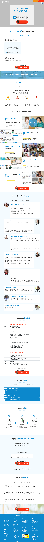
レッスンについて (23, 2)
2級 (35, 525)
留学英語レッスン (15, 540)
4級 (38, 525)
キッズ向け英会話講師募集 (25, 520)
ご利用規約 (24, 528)
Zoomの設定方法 (6, 536)
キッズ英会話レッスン (15, 529)
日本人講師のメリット (6, 525)
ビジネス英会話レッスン (16, 534)
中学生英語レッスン (15, 531)
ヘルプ (34, 2)
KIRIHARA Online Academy (35, 531)
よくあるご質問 (15, 520)
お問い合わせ (14, 521)
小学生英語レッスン (15, 530)
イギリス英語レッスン (15, 538)
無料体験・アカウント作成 (7, 520)
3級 (37, 525)
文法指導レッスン (15, 528)
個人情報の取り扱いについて (26, 530)
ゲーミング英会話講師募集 (25, 525)
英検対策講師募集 (25, 522)
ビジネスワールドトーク (34, 529)
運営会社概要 (24, 532)
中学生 (34, 526)
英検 (32, 525)
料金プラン (29, 2)
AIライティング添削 (15, 541)
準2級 (36, 525)
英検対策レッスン (15, 525)
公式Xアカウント (34, 520)
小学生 (32, 526)
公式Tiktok (33, 523)
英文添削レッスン (15, 537)
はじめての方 (11, 2)
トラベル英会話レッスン (16, 536)
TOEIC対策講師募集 (25, 523)
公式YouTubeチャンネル (34, 522)
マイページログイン (6, 521)
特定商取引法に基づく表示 (25, 531)
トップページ (5, 519)
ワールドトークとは (6, 524)
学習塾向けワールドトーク (35, 530)
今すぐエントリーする (23, 463)
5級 (39, 525)
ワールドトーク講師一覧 (6, 530)
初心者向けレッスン (15, 524)
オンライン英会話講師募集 (25, 519)
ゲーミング (36, 526)
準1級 (34, 525)
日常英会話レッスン (15, 535)
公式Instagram (33, 519)
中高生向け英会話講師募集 (25, 521)
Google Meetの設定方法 (6, 535)
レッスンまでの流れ (6, 534)
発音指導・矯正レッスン (16, 527)
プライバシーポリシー (25, 529)
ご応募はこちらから (23, 22)
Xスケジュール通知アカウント (35, 521)
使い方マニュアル (15, 519)
